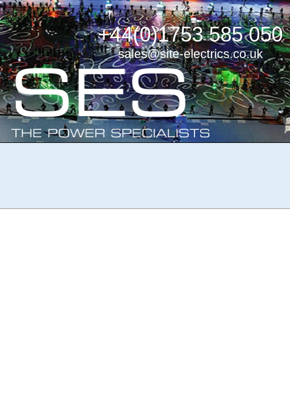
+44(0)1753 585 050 (190, 34)
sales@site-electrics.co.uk (190, 54)
